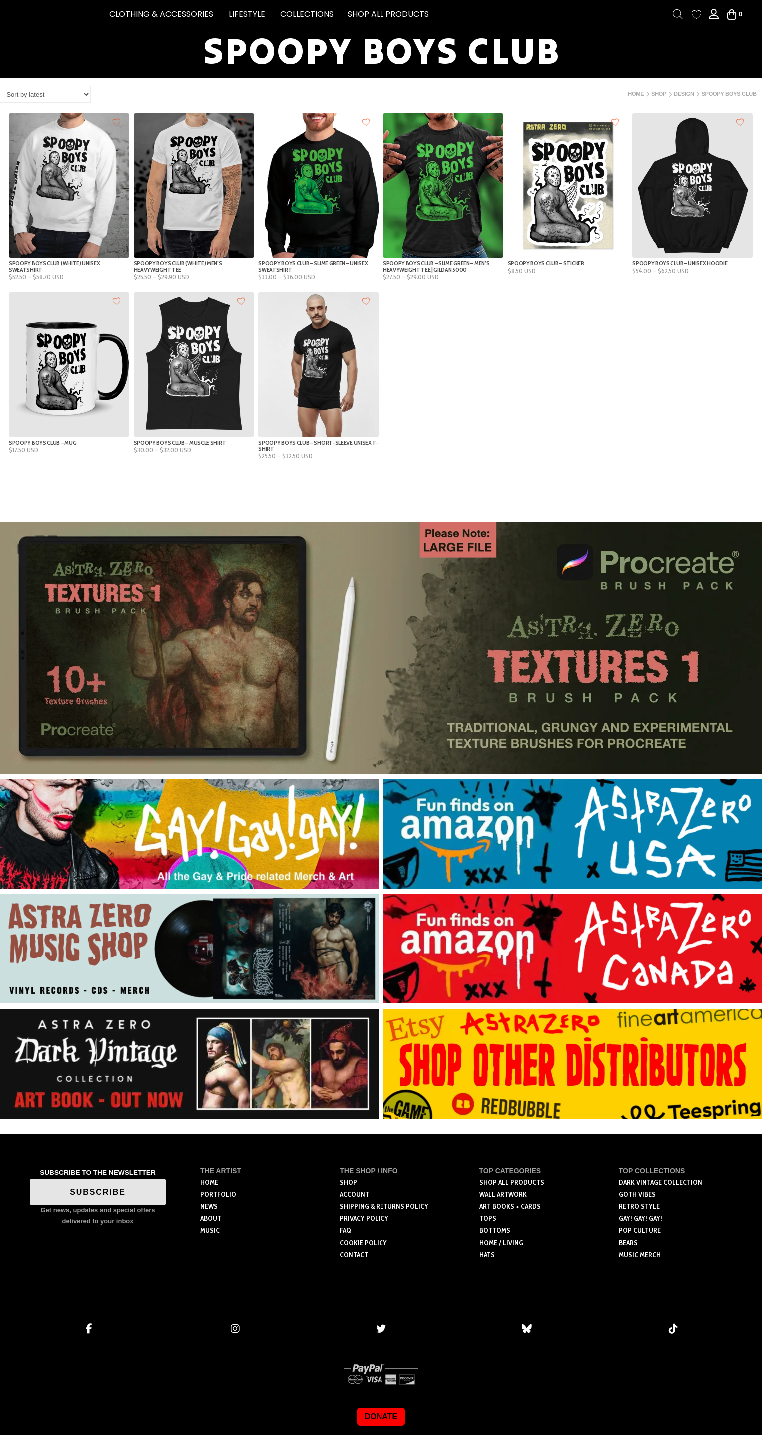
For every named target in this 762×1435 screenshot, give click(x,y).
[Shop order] (45, 94)
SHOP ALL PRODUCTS (388, 14)
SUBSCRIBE (98, 1192)
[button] (161, 14)
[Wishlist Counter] (696, 14)
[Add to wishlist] (116, 121)
